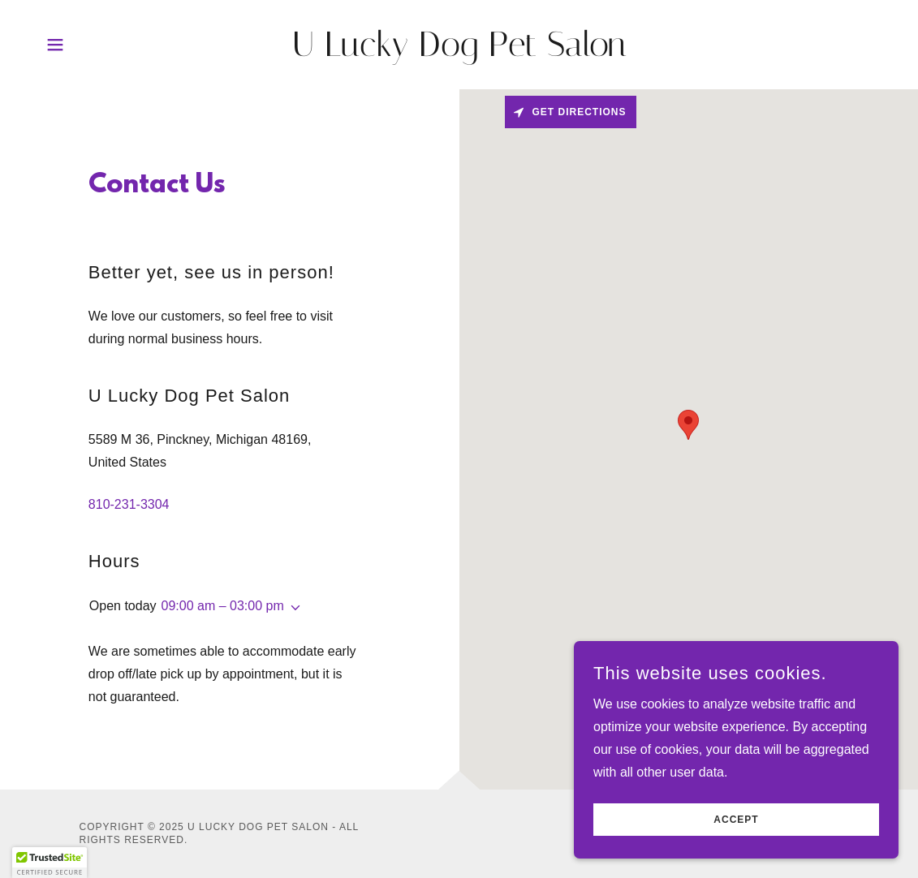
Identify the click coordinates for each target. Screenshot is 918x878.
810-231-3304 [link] (129, 504)
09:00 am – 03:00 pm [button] (223, 606)
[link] (459, 51)
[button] (55, 44)
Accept (735, 819)
